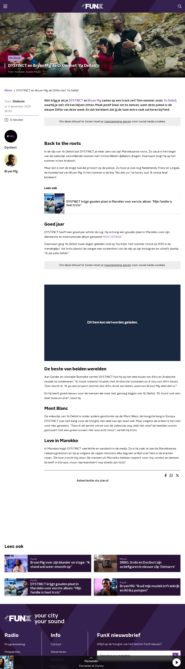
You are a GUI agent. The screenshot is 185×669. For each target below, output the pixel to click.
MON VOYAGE (112, 236)
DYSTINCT (76, 100)
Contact (56, 644)
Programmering (15, 644)
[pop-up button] (165, 353)
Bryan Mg (94, 100)
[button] (176, 662)
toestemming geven (117, 121)
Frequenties (12, 651)
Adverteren (58, 651)
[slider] (112, 343)
